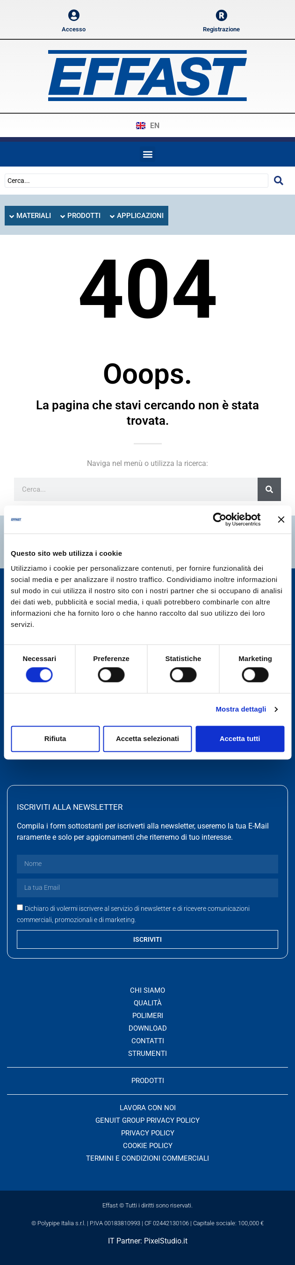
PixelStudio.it (165, 1240)
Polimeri (147, 1015)
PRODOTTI (147, 1080)
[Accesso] (73, 15)
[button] (147, 154)
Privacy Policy (147, 1133)
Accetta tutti (240, 738)
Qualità (148, 1003)
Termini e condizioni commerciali (147, 1158)
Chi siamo (147, 990)
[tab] (30, 216)
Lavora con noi (148, 1108)
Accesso (74, 29)
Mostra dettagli (241, 709)
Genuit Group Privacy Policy (147, 1120)
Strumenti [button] (147, 1053)
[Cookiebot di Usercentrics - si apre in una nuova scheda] (219, 519)
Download (148, 1028)
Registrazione (221, 29)
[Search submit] (278, 180)
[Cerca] (269, 489)
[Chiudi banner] (281, 519)
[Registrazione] (221, 15)
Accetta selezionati (147, 738)
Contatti (147, 1041)
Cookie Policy (148, 1145)
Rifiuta (55, 738)
